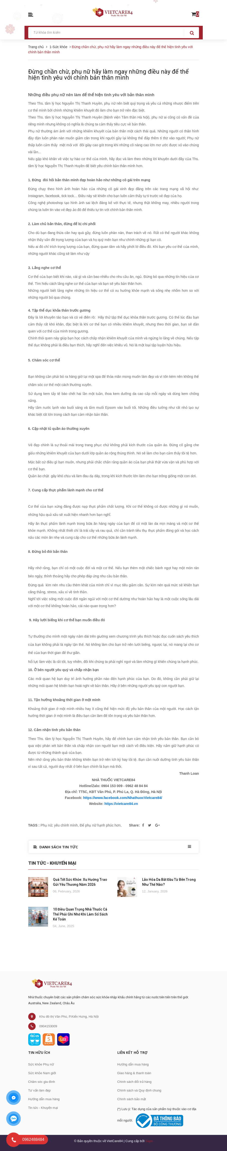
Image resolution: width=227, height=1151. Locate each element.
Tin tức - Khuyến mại (43, 1108)
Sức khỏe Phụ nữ (41, 1064)
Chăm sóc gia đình (41, 1082)
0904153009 (48, 1026)
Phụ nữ (46, 825)
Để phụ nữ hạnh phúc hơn (100, 825)
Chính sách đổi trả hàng (134, 1082)
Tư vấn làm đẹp (39, 1090)
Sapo (149, 1141)
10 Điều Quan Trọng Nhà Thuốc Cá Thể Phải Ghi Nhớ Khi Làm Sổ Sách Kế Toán (80, 914)
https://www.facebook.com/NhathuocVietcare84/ (122, 798)
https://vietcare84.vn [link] (121, 804)
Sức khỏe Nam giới (42, 1073)
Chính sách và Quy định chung (139, 1090)
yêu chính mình (66, 825)
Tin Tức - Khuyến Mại (52, 863)
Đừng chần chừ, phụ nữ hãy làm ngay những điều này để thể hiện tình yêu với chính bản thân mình (108, 75)
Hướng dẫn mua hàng (44, 1099)
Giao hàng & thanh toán (134, 1073)
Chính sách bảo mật (131, 1099)
